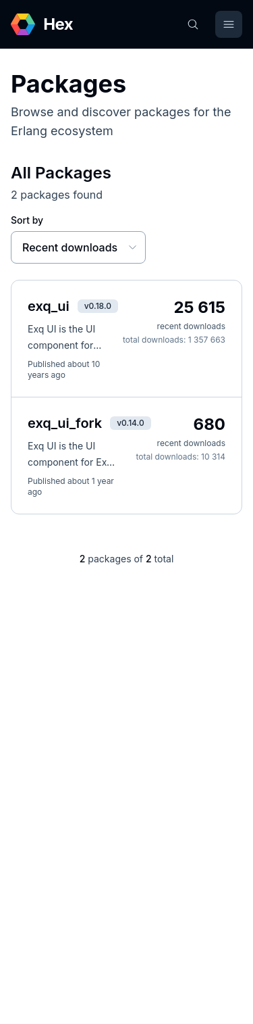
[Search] (193, 24)
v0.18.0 (97, 306)
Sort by (27, 220)
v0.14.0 (130, 423)
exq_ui (48, 306)
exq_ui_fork (65, 423)
